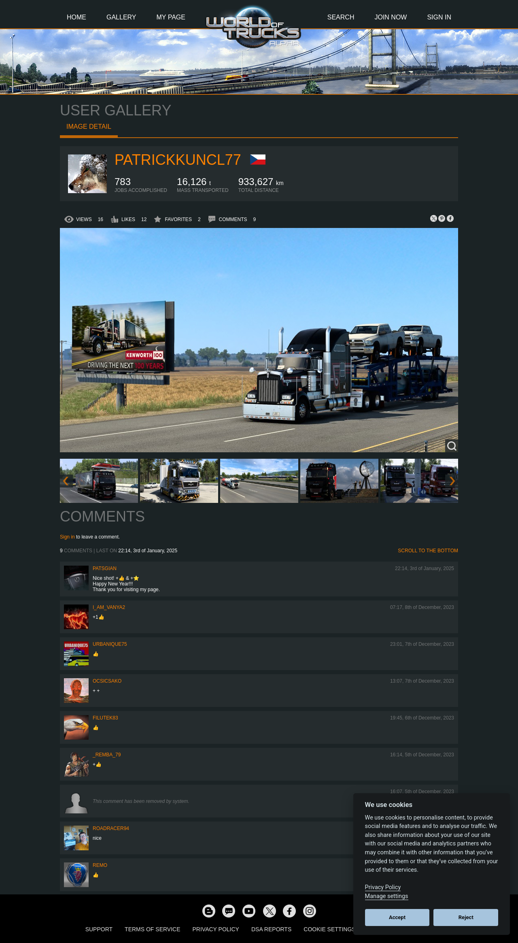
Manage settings (386, 896)
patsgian (105, 568)
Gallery (121, 17)
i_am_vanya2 (109, 607)
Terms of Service (152, 929)
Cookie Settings (329, 929)
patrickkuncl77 (178, 159)
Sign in (67, 537)
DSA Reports (271, 929)
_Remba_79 (107, 755)
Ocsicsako (107, 681)
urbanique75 (110, 644)
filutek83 (105, 718)
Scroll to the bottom (428, 550)
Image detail (88, 126)
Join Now (390, 17)
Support (99, 929)
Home (76, 17)
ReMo (100, 865)
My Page (171, 17)
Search (341, 17)
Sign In (439, 17)
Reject (466, 917)
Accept (397, 917)
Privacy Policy (216, 929)
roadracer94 (111, 828)
